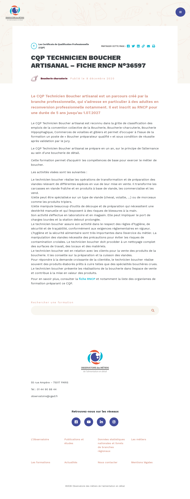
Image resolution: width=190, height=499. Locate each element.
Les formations (40, 462)
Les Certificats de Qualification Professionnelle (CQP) (60, 46)
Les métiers (138, 439)
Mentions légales (142, 462)
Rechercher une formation (52, 302)
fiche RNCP (86, 279)
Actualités (70, 462)
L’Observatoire (40, 439)
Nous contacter (107, 462)
